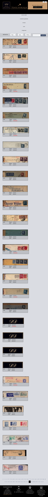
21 (30, 479)
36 (13, 481)
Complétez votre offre (37, 7)
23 (33, 479)
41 (21, 481)
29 (43, 479)
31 (5, 481)
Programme (24, 30)
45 (27, 481)
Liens (24, 26)
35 (11, 481)
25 (37, 479)
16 (22, 479)
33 (8, 481)
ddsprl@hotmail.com (7, 494)
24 (35, 479)
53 (41, 481)
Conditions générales (24, 18)
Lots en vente (24, 15)
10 (13, 479)
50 (36, 481)
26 (38, 479)
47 (31, 481)
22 (32, 479)
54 (42, 481)
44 (26, 481)
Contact (24, 22)
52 (39, 481)
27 (40, 479)
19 (27, 479)
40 (19, 481)
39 (18, 481)
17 (24, 479)
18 (25, 479)
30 (45, 479)
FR (43, 1)
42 (22, 481)
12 (16, 479)
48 (33, 481)
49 (34, 481)
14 (19, 479)
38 (16, 481)
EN (45, 1)
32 (6, 481)
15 (21, 479)
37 (14, 481)
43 (24, 481)
